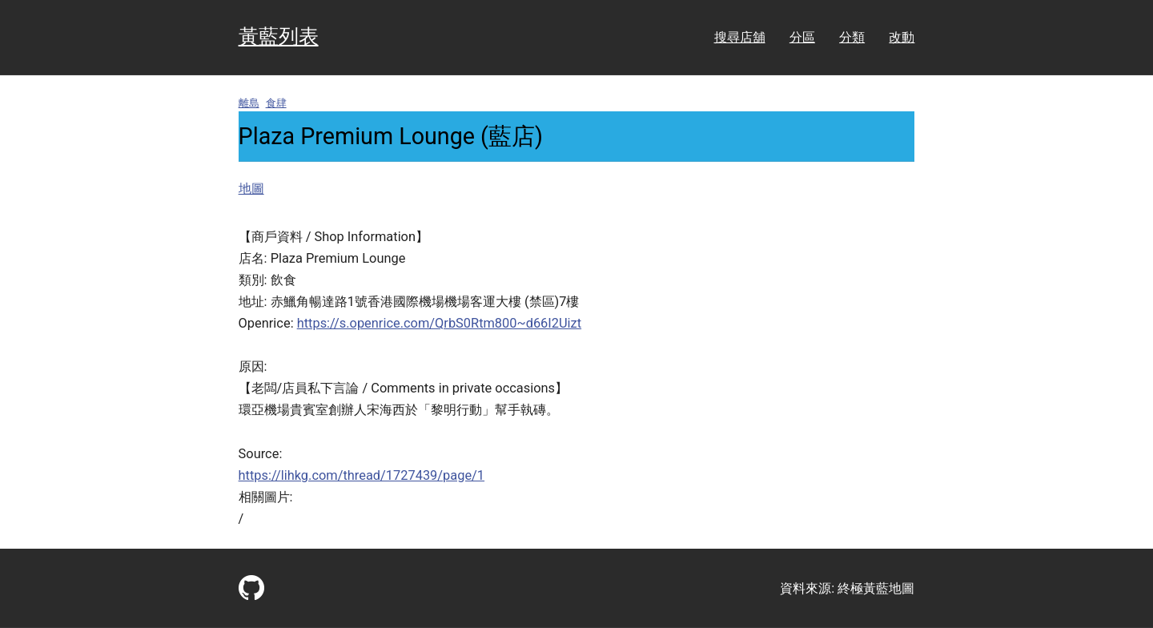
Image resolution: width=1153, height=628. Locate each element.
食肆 (276, 103)
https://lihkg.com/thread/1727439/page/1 (362, 475)
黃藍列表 (279, 36)
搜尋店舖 (739, 37)
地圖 (251, 188)
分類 (852, 37)
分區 (802, 37)
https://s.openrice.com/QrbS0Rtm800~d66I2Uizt (439, 323)
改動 (901, 37)
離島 (249, 103)
